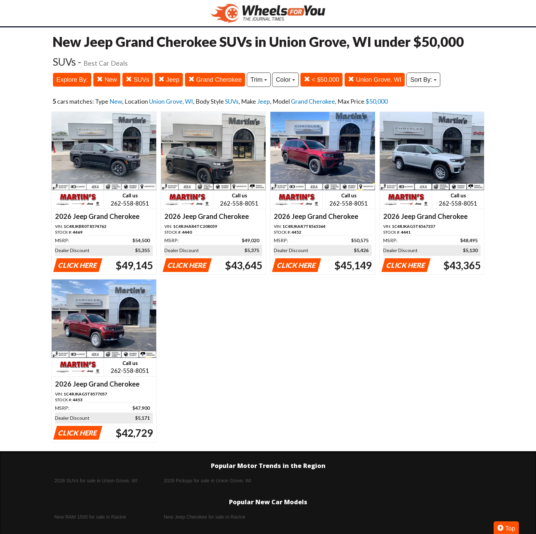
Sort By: (423, 79)
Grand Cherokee (215, 79)
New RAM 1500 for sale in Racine (90, 517)
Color (285, 79)
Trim (259, 79)
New (107, 79)
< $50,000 (321, 79)
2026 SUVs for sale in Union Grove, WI (95, 480)
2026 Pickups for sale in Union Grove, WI (207, 480)
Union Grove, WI (374, 79)
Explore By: (72, 79)
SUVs (137, 79)
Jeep (168, 79)
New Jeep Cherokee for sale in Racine (204, 517)
